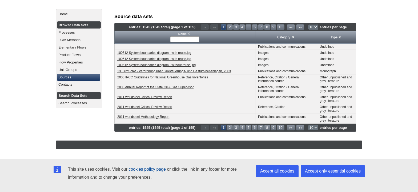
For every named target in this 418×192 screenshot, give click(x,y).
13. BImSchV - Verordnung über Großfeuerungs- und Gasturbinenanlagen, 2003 (174, 71)
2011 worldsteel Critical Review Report (144, 97)
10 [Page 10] (281, 27)
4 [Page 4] (242, 27)
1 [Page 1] (223, 27)
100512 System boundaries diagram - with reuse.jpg (154, 53)
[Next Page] (291, 27)
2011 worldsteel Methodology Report (143, 117)
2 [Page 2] (230, 27)
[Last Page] (300, 27)
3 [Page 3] (236, 27)
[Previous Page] (214, 27)
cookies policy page (147, 169)
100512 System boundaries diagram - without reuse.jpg (156, 65)
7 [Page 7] (261, 27)
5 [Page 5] (248, 27)
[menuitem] (79, 14)
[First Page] (205, 27)
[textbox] (184, 39)
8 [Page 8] (267, 27)
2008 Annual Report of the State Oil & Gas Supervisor (155, 87)
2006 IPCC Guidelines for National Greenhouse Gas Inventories (162, 77)
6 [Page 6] (255, 27)
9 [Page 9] (273, 27)
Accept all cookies (277, 171)
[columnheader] (185, 37)
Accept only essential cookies (333, 171)
